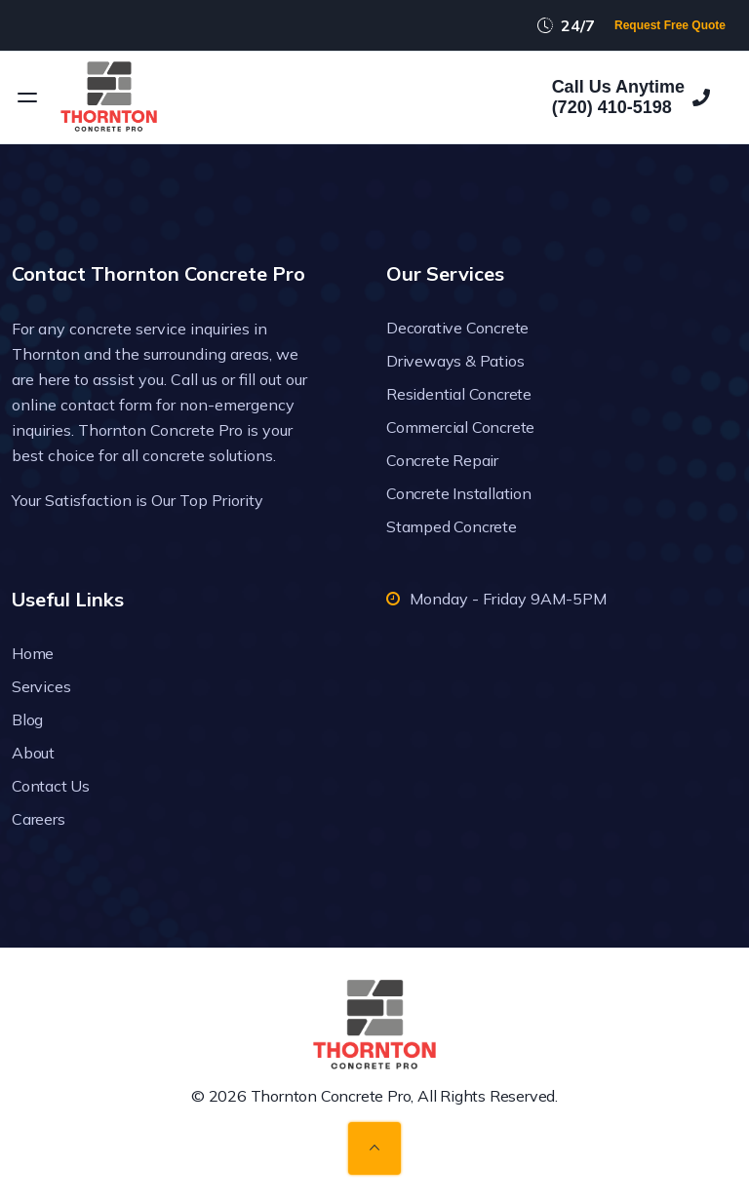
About (33, 752)
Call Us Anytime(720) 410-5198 (631, 97)
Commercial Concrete (460, 427)
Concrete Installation (459, 493)
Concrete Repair (442, 460)
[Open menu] (27, 97)
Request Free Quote (670, 25)
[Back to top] (374, 1148)
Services (41, 686)
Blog (27, 719)
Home (33, 653)
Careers (38, 819)
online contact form (82, 404)
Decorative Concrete (457, 327)
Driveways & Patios (455, 360)
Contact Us (51, 786)
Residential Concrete (459, 394)
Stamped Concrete (451, 526)
